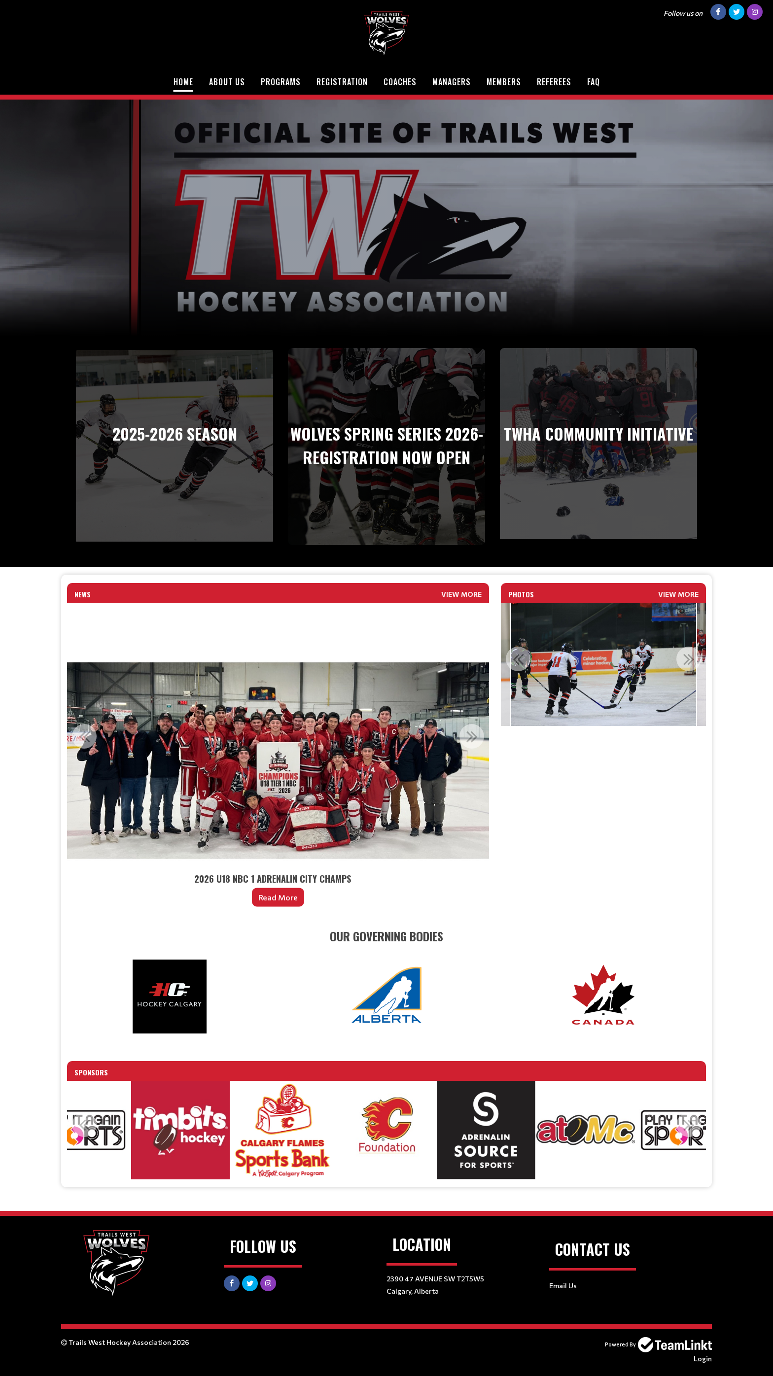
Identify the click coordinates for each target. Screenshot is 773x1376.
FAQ (593, 82)
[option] (278, 761)
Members (504, 82)
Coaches (400, 82)
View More (461, 594)
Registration (342, 82)
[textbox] (386, 936)
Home (183, 82)
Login (703, 1358)
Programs (281, 82)
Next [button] (471, 736)
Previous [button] (84, 736)
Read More (278, 897)
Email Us (563, 1285)
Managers (451, 82)
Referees (554, 82)
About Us (227, 82)
